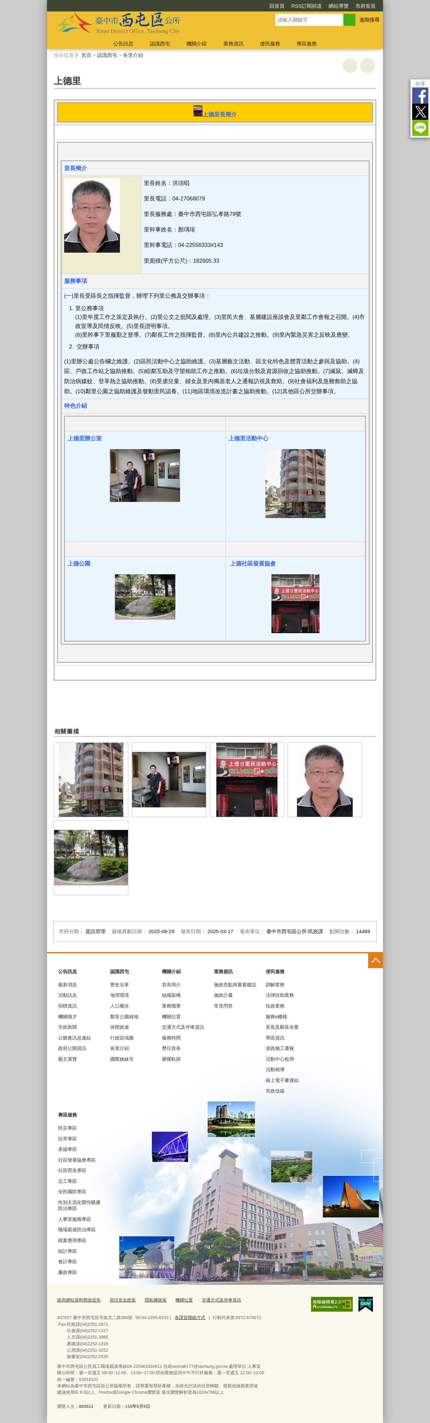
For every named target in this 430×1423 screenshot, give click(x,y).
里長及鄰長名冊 (282, 1027)
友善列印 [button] (350, 65)
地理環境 (119, 995)
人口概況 (119, 1006)
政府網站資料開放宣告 (79, 1300)
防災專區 (67, 1128)
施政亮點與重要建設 (235, 984)
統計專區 (67, 1251)
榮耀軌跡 (171, 1059)
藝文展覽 (67, 1059)
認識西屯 (160, 43)
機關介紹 (196, 43)
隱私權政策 (156, 1300)
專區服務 (307, 43)
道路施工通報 (280, 1048)
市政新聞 (67, 1027)
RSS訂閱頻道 (306, 6)
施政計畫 (223, 995)
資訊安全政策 (123, 1300)
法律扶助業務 (280, 995)
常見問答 (223, 1006)
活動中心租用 (280, 1059)
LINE (420, 128)
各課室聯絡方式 (190, 1317)
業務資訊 (233, 43)
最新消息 (67, 984)
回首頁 (277, 6)
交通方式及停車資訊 (183, 1027)
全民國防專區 (72, 1191)
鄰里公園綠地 (124, 1016)
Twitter (420, 112)
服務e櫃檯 (276, 1016)
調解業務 (275, 984)
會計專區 (67, 1261)
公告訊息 (123, 43)
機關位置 (171, 1016)
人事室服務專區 (74, 1219)
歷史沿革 (119, 984)
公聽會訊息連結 (74, 1038)
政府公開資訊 (72, 1048)
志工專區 (67, 1181)
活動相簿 (275, 1069)
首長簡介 (171, 984)
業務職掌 (171, 1006)
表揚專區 (67, 1149)
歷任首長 (171, 1048)
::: (44, 3)
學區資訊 (275, 1038)
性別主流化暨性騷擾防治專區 (79, 1205)
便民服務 (270, 43)
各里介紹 (133, 55)
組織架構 (171, 995)
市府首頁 (365, 6)
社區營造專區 (72, 1170)
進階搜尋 (369, 20)
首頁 (86, 55)
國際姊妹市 (122, 1059)
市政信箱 (275, 1091)
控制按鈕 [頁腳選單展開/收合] (375, 960)
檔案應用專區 (72, 1240)
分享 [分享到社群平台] (420, 83)
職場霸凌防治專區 (77, 1229)
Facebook (420, 95)
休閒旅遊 (119, 1027)
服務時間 (171, 1038)
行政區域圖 (122, 1038)
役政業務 (275, 1006)
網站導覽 (339, 6)
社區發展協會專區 (77, 1160)
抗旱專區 (67, 1138)
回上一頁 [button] (367, 65)
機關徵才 (67, 1016)
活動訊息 (67, 995)
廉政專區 (67, 1272)
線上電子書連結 (282, 1080)
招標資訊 (67, 1006)
